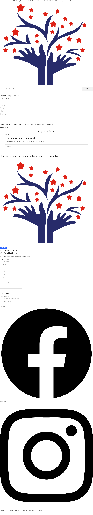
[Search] (87, 89)
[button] (2, 105)
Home (43, 129)
